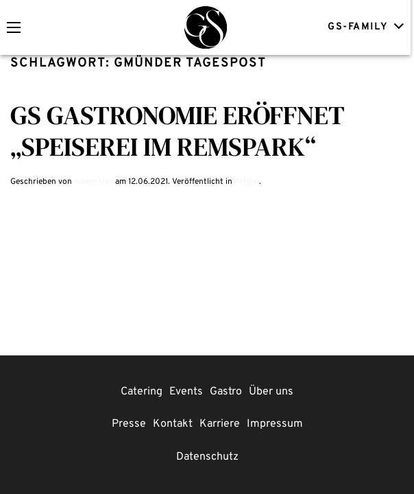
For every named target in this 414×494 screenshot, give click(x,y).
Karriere (219, 424)
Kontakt (173, 424)
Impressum (275, 424)
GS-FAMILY (367, 26)
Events (186, 392)
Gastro (226, 392)
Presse (129, 424)
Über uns (271, 392)
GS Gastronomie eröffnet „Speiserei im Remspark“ (177, 131)
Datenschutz (207, 457)
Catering (141, 392)
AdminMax (93, 181)
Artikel (246, 181)
